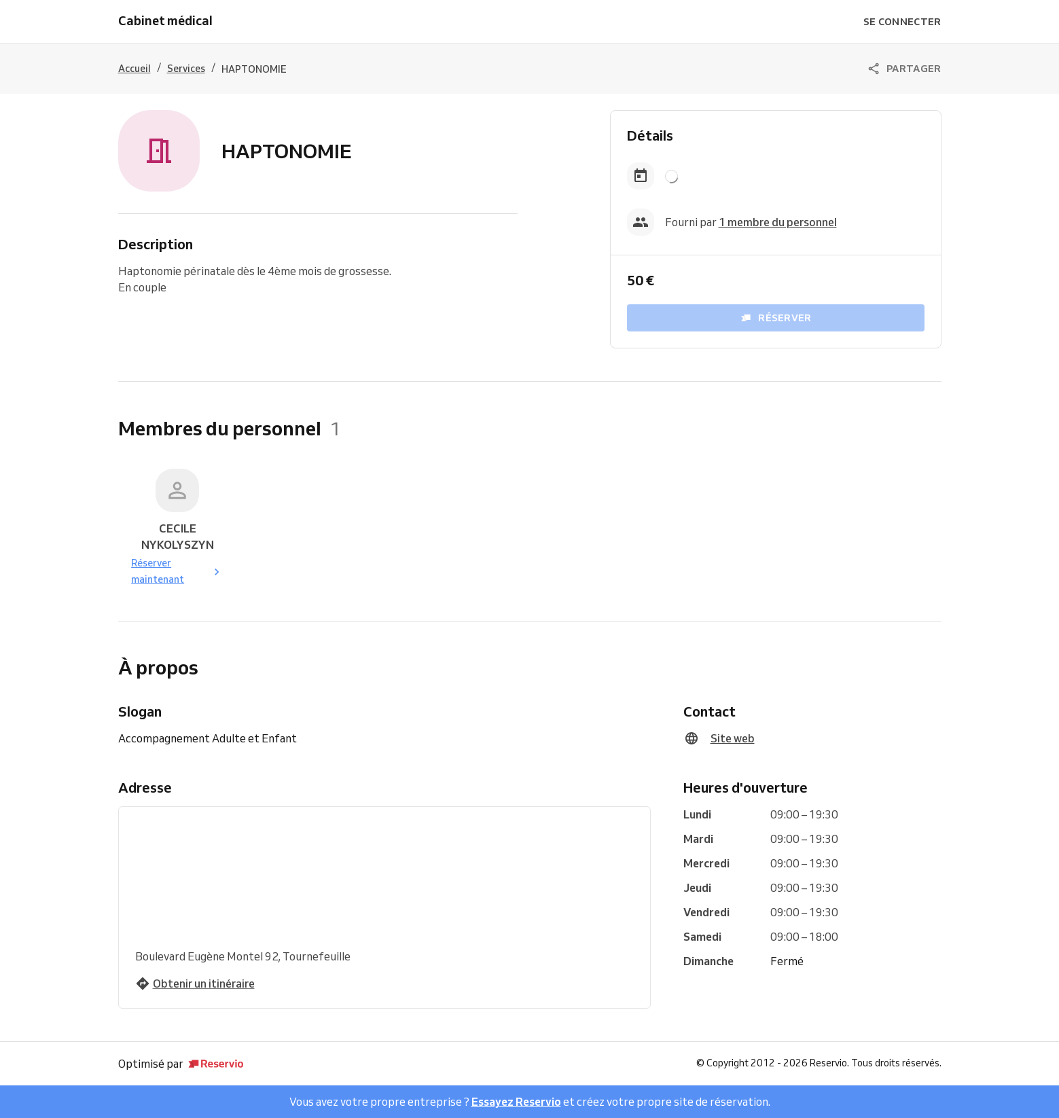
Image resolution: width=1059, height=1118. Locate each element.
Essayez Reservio (516, 1101)
